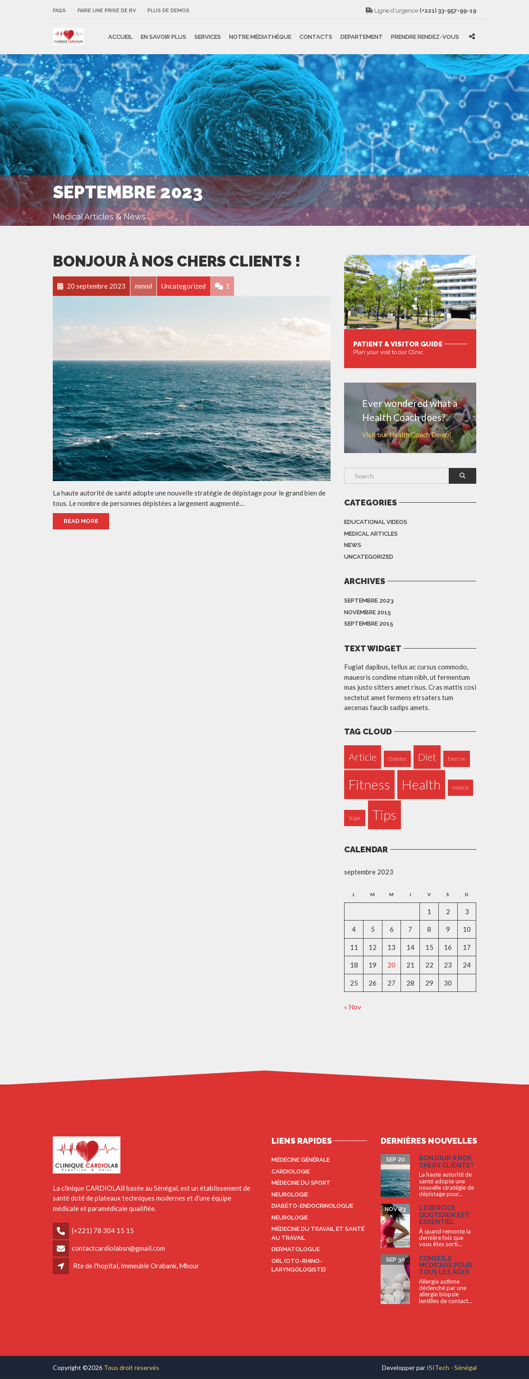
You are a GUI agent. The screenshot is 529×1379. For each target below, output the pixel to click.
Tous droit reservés (131, 1367)
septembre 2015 (368, 623)
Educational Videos (375, 522)
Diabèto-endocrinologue (312, 1205)
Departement (361, 36)
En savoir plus (163, 36)
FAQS (59, 11)
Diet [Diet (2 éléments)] (427, 757)
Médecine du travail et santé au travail (317, 1233)
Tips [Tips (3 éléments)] (384, 815)
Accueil (120, 36)
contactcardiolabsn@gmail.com (118, 1248)
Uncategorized (368, 556)
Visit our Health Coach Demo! (406, 434)
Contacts (315, 36)
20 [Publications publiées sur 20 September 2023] (391, 965)
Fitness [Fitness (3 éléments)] (369, 784)
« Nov (352, 1007)
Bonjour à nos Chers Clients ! (176, 261)
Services (207, 36)
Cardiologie (290, 1171)
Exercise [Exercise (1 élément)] (456, 759)
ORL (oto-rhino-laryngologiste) (298, 1265)
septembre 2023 (369, 600)
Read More (81, 521)
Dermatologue (295, 1249)
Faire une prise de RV (107, 11)
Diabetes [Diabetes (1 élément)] (397, 759)
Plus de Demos (168, 11)
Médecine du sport (301, 1182)
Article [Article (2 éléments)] (363, 757)
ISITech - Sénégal (452, 1367)
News (352, 545)
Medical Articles (371, 533)
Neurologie (289, 1194)
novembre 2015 (367, 612)
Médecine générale (300, 1159)
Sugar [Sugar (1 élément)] (355, 818)
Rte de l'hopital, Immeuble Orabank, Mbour (136, 1266)
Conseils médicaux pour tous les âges (445, 1265)
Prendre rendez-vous (425, 36)
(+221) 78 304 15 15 (103, 1230)
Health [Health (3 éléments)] (421, 784)
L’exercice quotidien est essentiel (444, 1214)
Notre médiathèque (260, 36)
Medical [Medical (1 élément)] (460, 787)
